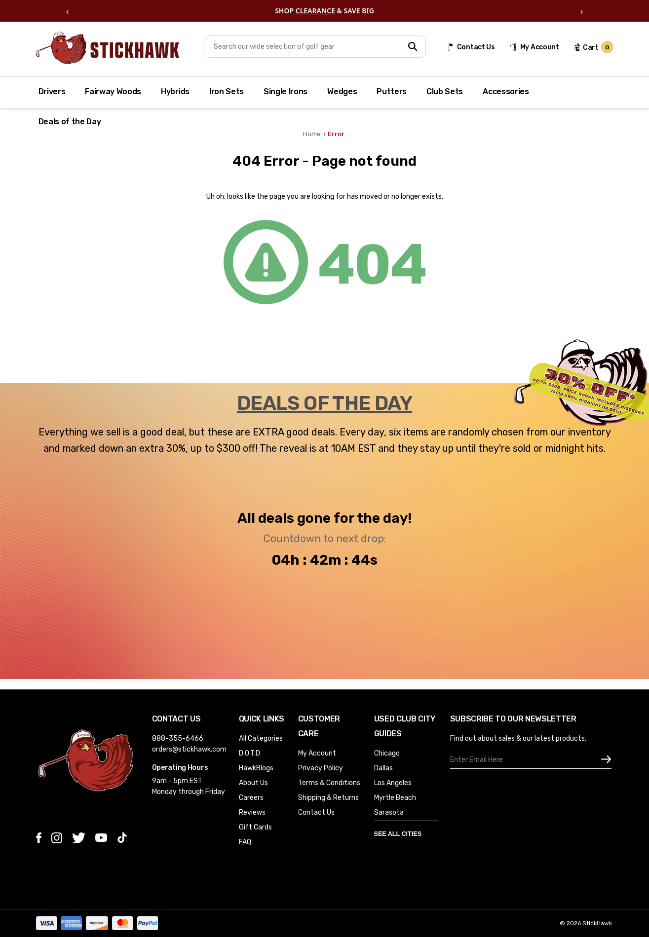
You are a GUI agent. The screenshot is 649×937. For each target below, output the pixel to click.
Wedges (342, 91)
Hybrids (175, 91)
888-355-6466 (177, 738)
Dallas (383, 768)
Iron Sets (226, 91)
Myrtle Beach (395, 797)
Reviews (252, 812)
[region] (324, 11)
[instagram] (56, 837)
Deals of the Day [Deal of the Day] (69, 121)
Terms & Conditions (329, 783)
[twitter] (78, 837)
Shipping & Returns (328, 797)
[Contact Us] (470, 47)
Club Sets (444, 91)
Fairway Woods (113, 91)
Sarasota (389, 812)
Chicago (387, 753)
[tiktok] (122, 837)
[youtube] (101, 837)
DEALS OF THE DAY (324, 403)
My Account (317, 753)
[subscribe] (606, 760)
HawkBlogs (256, 768)
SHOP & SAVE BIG (324, 11)
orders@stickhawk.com (189, 749)
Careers (251, 797)
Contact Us (316, 812)
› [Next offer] (581, 11)
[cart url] (593, 47)
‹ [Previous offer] (67, 11)
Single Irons (285, 91)
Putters (392, 91)
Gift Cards (255, 827)
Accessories (506, 91)
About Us (253, 783)
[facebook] (38, 837)
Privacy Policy (320, 768)
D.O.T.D (249, 753)
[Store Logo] (107, 48)
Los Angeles (393, 783)
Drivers (52, 91)
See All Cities (398, 833)
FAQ (245, 842)
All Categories (261, 738)
